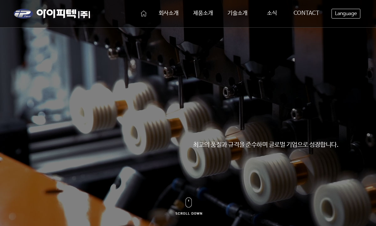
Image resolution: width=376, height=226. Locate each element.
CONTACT (306, 13)
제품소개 (203, 13)
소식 (272, 13)
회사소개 (169, 13)
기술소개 (237, 13)
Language (346, 14)
